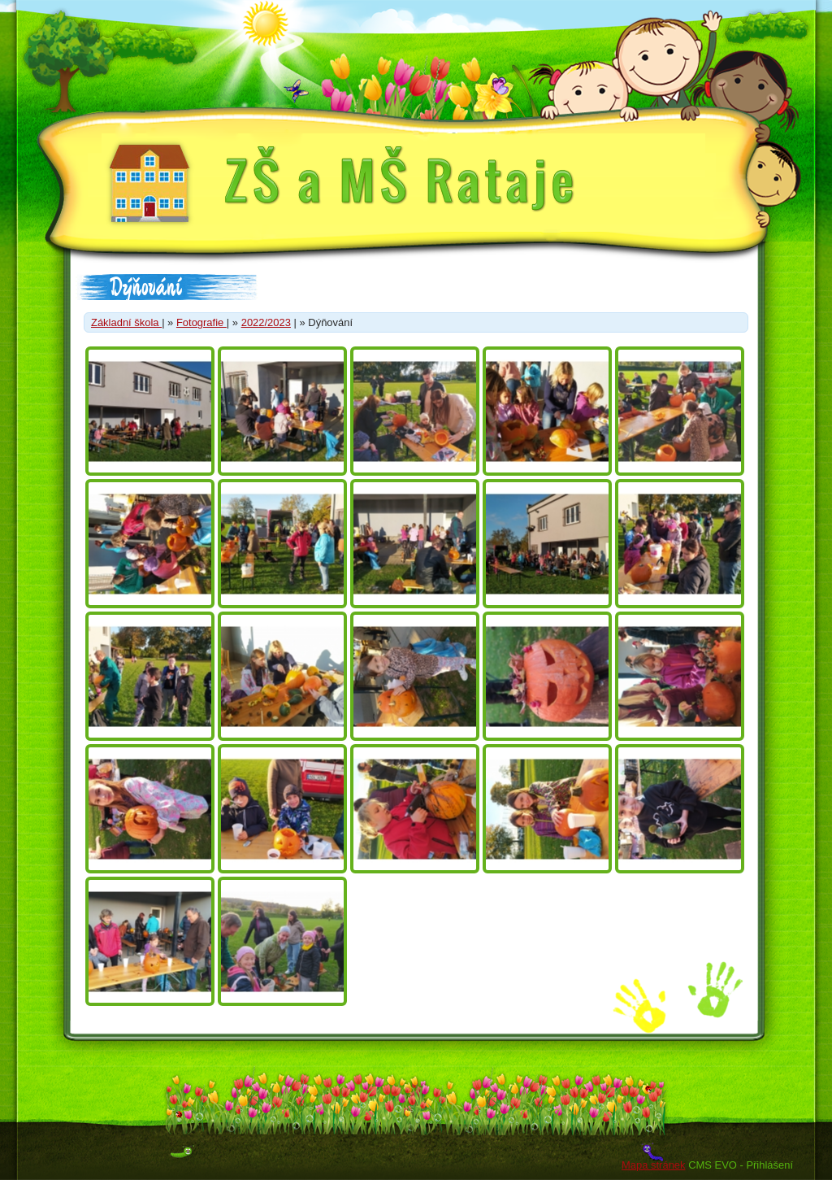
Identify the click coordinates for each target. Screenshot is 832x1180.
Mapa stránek (653, 1165)
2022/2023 (266, 322)
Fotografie (201, 322)
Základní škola (126, 322)
